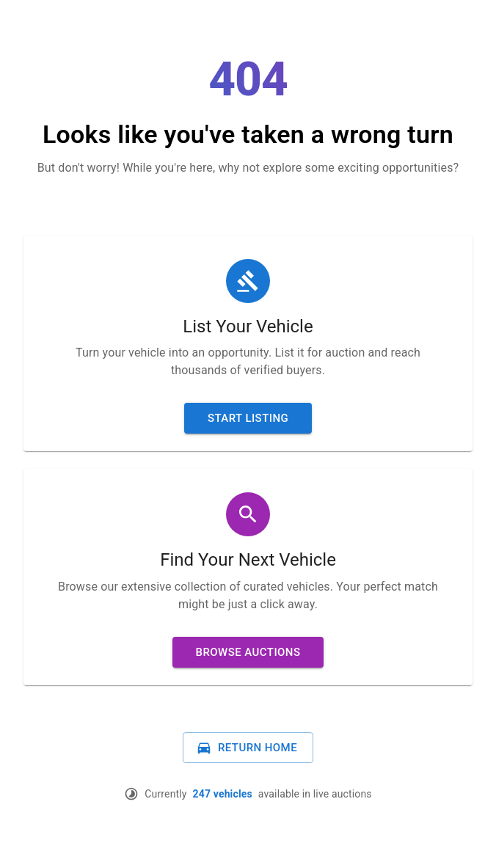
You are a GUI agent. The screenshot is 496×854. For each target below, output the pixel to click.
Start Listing (248, 418)
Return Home (246, 748)
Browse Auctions (248, 652)
